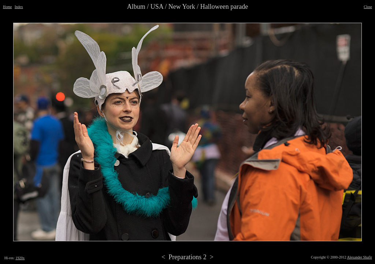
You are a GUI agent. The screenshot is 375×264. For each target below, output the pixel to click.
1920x (20, 258)
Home (7, 7)
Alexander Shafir (359, 257)
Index (19, 7)
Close (368, 7)
